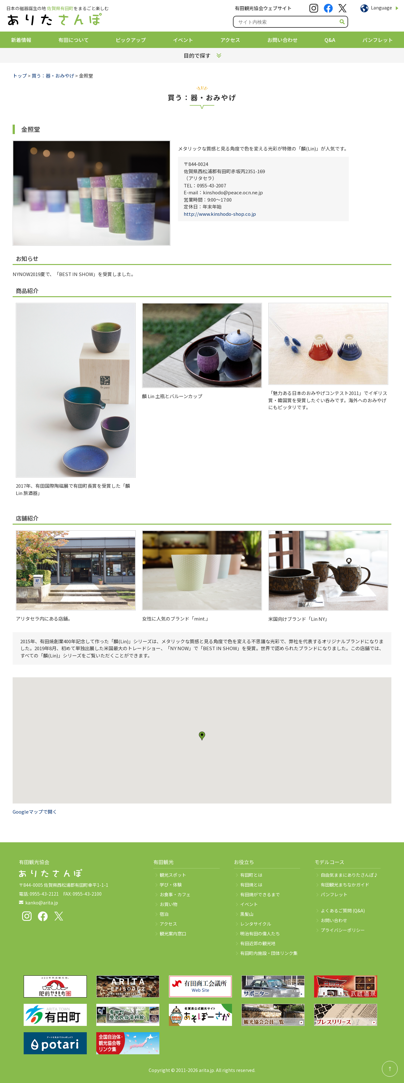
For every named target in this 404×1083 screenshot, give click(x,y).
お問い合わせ (282, 40)
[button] (202, 736)
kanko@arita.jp (41, 902)
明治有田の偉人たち (260, 933)
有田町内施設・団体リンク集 (269, 953)
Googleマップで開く (35, 811)
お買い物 (168, 904)
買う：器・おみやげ (53, 75)
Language (381, 7)
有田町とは (251, 875)
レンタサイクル (255, 924)
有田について (73, 40)
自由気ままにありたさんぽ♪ (349, 875)
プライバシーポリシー (343, 930)
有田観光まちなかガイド (345, 884)
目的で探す (197, 55)
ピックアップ (131, 40)
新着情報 (21, 40)
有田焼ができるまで (260, 894)
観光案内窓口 (173, 933)
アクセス (230, 40)
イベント (183, 40)
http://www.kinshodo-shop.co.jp (220, 213)
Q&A (329, 40)
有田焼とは (251, 884)
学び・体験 (171, 884)
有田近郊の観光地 (258, 943)
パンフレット (377, 40)
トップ (20, 75)
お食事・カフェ (175, 894)
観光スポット (173, 875)
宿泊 (164, 914)
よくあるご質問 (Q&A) (343, 910)
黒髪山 (246, 914)
